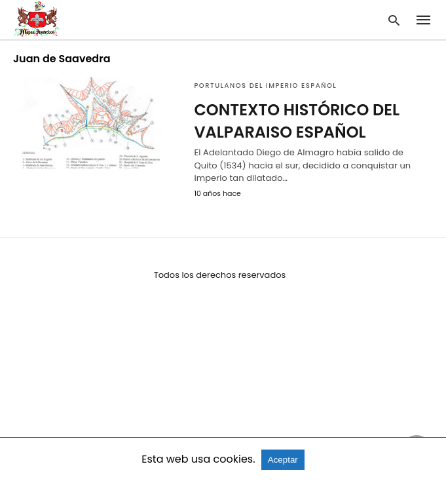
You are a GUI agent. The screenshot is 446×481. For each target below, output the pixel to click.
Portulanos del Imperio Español (265, 85)
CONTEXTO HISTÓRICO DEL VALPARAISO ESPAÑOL (297, 121)
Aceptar (283, 460)
